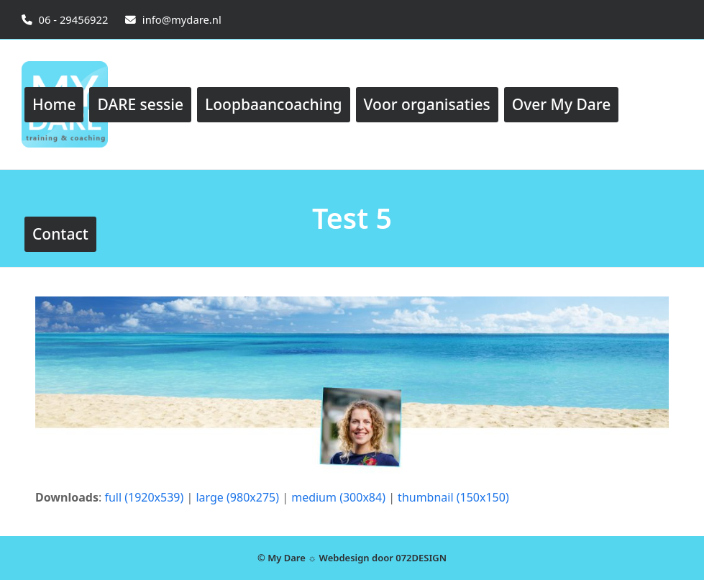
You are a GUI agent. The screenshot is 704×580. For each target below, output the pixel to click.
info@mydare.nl (181, 19)
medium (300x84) (338, 497)
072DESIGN (421, 557)
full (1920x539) (143, 497)
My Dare (287, 557)
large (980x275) (237, 497)
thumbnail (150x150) (453, 497)
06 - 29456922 (74, 19)
